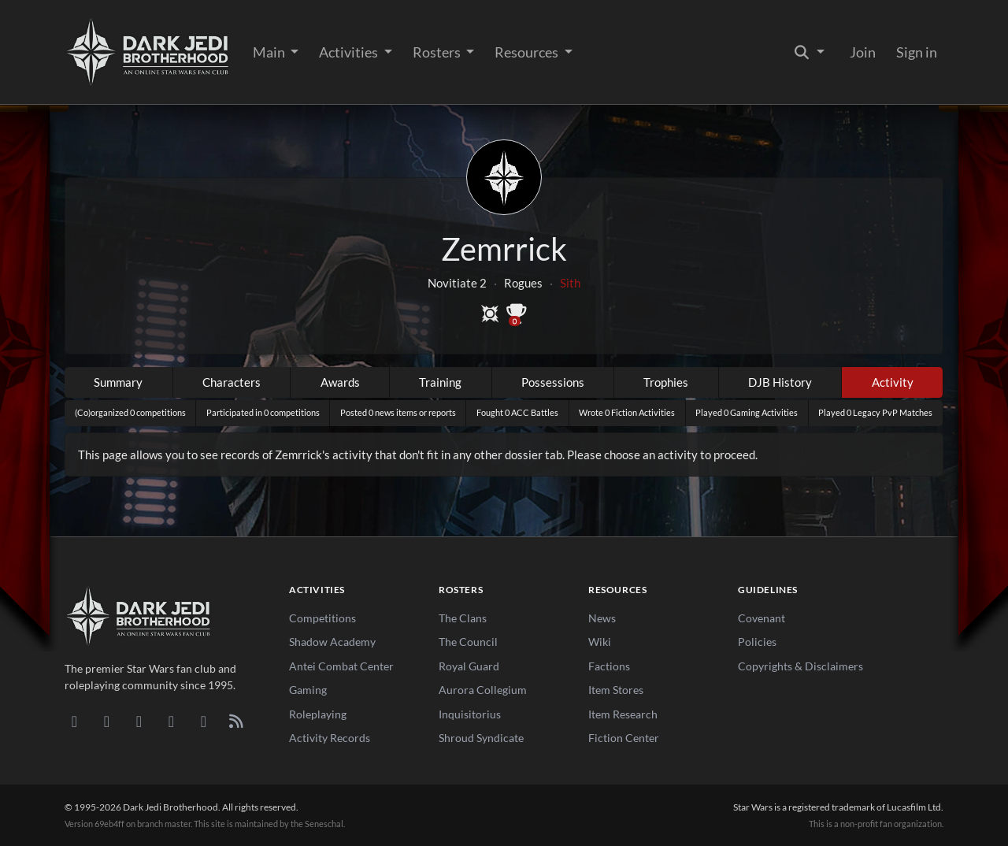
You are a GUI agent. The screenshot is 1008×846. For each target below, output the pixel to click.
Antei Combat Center (341, 666)
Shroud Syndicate (481, 737)
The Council (468, 641)
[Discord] (74, 721)
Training (440, 382)
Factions (609, 666)
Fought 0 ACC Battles (517, 412)
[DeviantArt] (107, 721)
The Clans (463, 618)
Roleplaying (317, 714)
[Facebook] (139, 721)
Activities (349, 52)
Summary (118, 382)
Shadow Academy (332, 641)
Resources (528, 52)
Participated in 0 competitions (263, 412)
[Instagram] (171, 721)
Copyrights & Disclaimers (800, 666)
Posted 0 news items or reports (398, 412)
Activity (893, 382)
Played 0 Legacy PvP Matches (875, 412)
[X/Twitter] (203, 721)
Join (863, 52)
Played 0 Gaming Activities (746, 412)
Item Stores (615, 689)
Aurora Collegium (483, 689)
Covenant (761, 618)
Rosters (438, 52)
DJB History (780, 382)
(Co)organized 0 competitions (130, 412)
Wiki (599, 641)
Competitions (322, 618)
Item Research (623, 714)
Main (270, 52)
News (602, 618)
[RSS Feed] (236, 721)
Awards (340, 382)
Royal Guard (469, 666)
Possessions (552, 382)
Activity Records (329, 737)
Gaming (308, 689)
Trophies (665, 382)
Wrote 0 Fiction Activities (627, 412)
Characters (231, 382)
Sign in (916, 52)
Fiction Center (623, 737)
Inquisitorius (470, 714)
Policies (757, 641)
